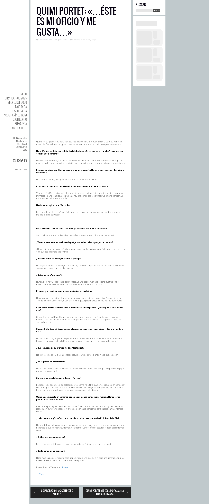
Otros (25, 149)
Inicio (23, 94)
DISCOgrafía (19, 111)
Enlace (65, 467)
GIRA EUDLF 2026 (17, 102)
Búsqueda (21, 123)
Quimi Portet (22, 143)
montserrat (76, 40)
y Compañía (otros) (15, 115)
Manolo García (21, 141)
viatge (94, 40)
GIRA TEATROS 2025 (16, 98)
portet (83, 40)
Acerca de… (19, 128)
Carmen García (21, 146)
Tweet (42, 474)
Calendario (20, 119)
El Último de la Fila (20, 138)
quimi (88, 40)
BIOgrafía (21, 106)
